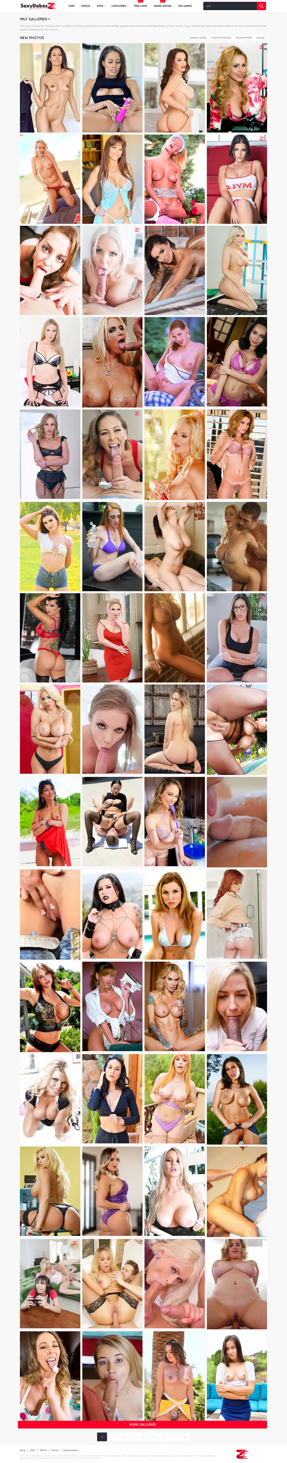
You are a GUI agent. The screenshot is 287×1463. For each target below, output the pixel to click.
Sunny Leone (198, 37)
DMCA (43, 1450)
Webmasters (70, 1450)
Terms (55, 1450)
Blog (22, 1450)
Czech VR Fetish (221, 37)
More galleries (142, 1425)
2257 (32, 1450)
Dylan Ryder (244, 37)
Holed (261, 37)
